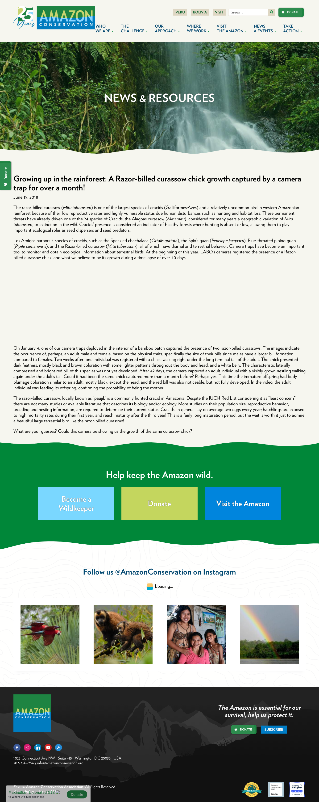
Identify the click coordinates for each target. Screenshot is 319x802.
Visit (219, 12)
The (134, 28)
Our (167, 28)
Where (198, 28)
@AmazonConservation (153, 571)
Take (292, 28)
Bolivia (200, 12)
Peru (180, 12)
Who (104, 28)
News (265, 28)
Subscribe (274, 729)
